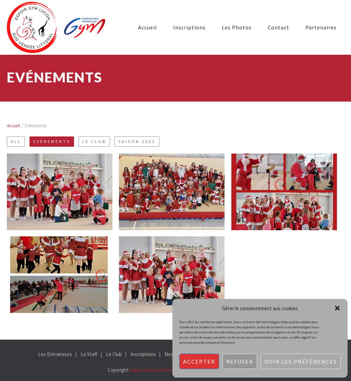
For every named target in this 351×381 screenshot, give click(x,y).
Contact (278, 27)
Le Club (94, 141)
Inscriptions (189, 27)
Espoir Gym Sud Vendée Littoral (163, 370)
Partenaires (321, 27)
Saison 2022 (137, 141)
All (16, 141)
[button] (337, 308)
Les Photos (237, 27)
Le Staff (89, 354)
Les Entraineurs (55, 354)
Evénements (51, 141)
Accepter (199, 361)
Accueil (147, 27)
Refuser (239, 361)
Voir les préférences (300, 361)
